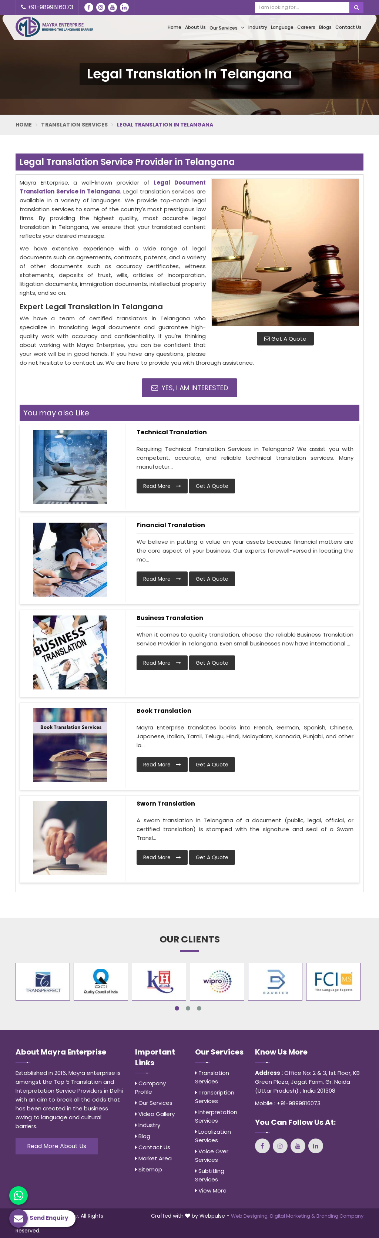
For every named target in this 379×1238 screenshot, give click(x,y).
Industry (257, 27)
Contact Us (348, 27)
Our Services (227, 27)
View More (211, 1190)
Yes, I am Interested (189, 387)
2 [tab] (188, 1008)
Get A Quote (285, 339)
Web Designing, (250, 1216)
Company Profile (150, 1087)
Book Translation (164, 710)
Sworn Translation (166, 803)
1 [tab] (177, 1008)
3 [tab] (199, 1008)
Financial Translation (171, 525)
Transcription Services (214, 1097)
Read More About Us (56, 1146)
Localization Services (213, 1136)
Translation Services (74, 124)
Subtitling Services (209, 1175)
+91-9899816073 (47, 7)
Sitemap (148, 1169)
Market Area (153, 1158)
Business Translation (170, 618)
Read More (162, 486)
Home (174, 27)
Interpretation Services (216, 1116)
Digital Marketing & (292, 1216)
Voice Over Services (211, 1155)
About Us (195, 27)
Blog (142, 1136)
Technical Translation (172, 432)
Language (282, 27)
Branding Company (339, 1216)
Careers (306, 27)
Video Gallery (155, 1114)
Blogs (325, 27)
